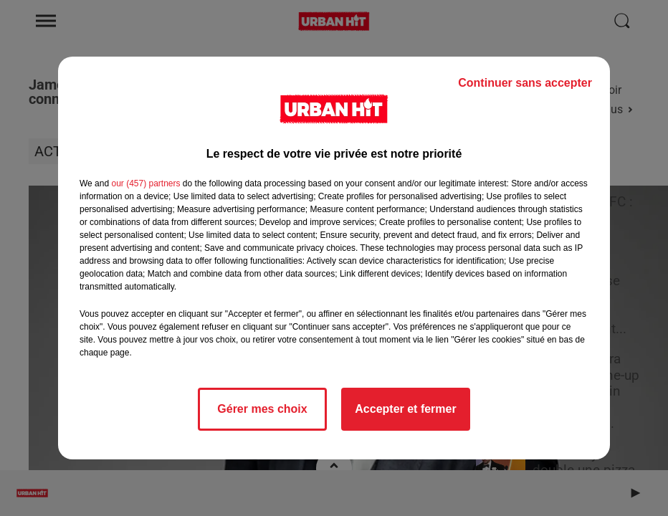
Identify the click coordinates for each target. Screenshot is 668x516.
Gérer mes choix (262, 409)
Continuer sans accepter (525, 83)
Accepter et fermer (405, 409)
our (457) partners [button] (145, 183)
